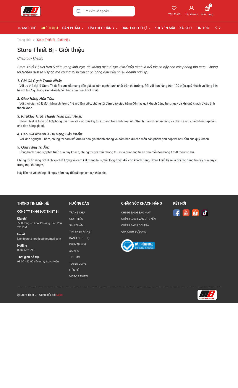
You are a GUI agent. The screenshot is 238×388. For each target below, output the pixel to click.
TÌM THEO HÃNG (101, 28)
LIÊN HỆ (74, 270)
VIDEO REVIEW (78, 276)
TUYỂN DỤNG (77, 263)
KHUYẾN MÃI (164, 28)
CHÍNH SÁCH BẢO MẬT (136, 212)
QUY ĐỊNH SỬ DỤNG (134, 231)
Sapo (59, 294)
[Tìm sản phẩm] (104, 11)
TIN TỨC (203, 28)
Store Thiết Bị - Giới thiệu (51, 49)
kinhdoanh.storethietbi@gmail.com (39, 238)
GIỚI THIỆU (49, 28)
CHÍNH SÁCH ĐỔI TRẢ (135, 225)
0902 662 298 (26, 250)
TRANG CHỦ (27, 28)
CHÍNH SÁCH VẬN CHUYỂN (138, 218)
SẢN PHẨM (71, 28)
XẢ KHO (185, 28)
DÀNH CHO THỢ (134, 28)
